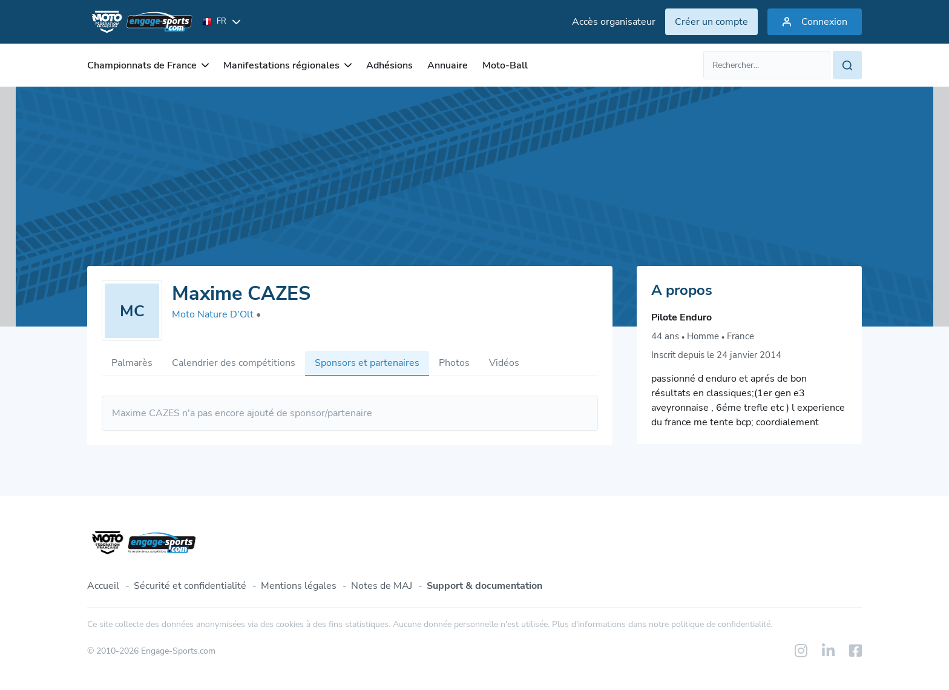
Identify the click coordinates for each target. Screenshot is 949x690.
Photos (454, 363)
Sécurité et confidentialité (190, 585)
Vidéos (504, 363)
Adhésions (389, 65)
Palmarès (132, 363)
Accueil (103, 585)
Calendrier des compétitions (233, 363)
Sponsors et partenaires (367, 363)
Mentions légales (299, 585)
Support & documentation (484, 585)
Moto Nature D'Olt (216, 314)
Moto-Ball (505, 65)
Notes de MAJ (381, 585)
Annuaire (447, 65)
